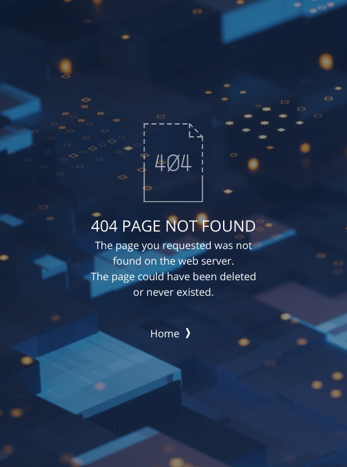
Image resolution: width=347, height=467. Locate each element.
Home (170, 333)
